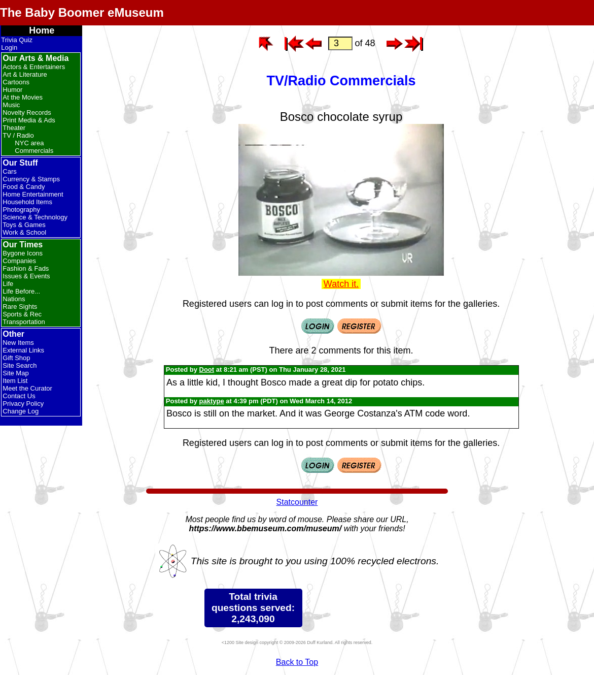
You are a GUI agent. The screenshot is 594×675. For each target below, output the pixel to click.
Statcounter (297, 502)
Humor (12, 89)
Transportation (24, 322)
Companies (19, 261)
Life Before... (21, 291)
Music (11, 105)
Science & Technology (35, 217)
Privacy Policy (23, 403)
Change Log (21, 411)
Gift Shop (16, 358)
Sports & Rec (22, 314)
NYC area (29, 143)
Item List (15, 380)
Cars (9, 171)
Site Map (15, 373)
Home (41, 30)
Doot (207, 369)
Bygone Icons (23, 253)
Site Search (20, 365)
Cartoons (16, 82)
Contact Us (19, 396)
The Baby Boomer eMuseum (82, 12)
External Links (23, 350)
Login (9, 47)
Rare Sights (20, 306)
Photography (21, 209)
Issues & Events (26, 276)
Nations (14, 299)
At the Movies (23, 97)
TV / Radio (18, 135)
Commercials (34, 150)
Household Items (27, 202)
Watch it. (341, 284)
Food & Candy (24, 186)
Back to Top (297, 662)
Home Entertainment (33, 194)
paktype (211, 401)
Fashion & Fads (26, 268)
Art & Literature (25, 74)
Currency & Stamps (31, 179)
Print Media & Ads (29, 120)
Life (8, 283)
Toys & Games (24, 225)
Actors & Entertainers (34, 67)
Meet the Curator (27, 388)
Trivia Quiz (16, 40)
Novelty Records (27, 112)
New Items (18, 342)
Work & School (24, 232)
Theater (14, 128)
